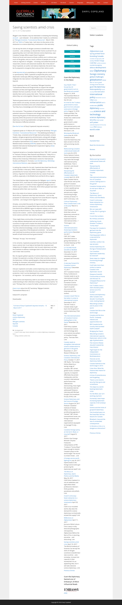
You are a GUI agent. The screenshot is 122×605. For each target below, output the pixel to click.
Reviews (92, 149)
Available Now (94, 141)
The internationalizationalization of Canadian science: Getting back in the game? (98, 179)
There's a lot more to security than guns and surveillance (97, 382)
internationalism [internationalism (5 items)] (99, 92)
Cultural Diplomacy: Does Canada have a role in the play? (72, 203)
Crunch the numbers (96, 216)
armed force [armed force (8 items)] (100, 53)
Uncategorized (19, 330)
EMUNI (33, 144)
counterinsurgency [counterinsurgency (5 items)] (96, 65)
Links (98, 2)
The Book (63, 2)
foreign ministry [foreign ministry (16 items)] (97, 74)
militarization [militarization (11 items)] (95, 102)
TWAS (20, 42)
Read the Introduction (97, 145)
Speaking (72, 56)
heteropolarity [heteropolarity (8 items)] (95, 89)
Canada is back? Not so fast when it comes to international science (71, 298)
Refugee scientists (19, 322)
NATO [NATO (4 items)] (103, 102)
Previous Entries (69, 570)
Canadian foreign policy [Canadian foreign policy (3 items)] (96, 58)
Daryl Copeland (18, 315)
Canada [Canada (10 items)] (100, 56)
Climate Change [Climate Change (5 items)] (99, 61)
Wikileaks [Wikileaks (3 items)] (99, 127)
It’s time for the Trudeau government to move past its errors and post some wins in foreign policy (72, 107)
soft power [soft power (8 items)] (94, 122)
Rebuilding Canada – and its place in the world (97, 306)
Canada (15, 326)
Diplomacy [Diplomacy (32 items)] (100, 70)
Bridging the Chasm (96, 331)
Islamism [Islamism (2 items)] (104, 97)
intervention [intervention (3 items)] (98, 97)
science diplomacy (19, 317)
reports (48, 180)
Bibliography (90, 2)
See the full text (18, 126)
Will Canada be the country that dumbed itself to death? (97, 326)
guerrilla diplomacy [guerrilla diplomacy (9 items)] (97, 87)
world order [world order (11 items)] (95, 129)
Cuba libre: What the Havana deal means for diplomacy (97, 370)
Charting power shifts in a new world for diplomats (98, 237)
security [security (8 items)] (93, 120)
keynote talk (21, 72)
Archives (45, 2)
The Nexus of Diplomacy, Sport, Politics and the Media (71, 474)
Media (72, 61)
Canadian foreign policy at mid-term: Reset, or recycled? (72, 432)
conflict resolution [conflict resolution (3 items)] (101, 63)
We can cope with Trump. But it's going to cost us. (98, 211)
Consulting (72, 66)
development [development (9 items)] (100, 67)
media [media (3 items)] (95, 100)
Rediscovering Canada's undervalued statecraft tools (98, 161)
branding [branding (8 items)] (93, 56)
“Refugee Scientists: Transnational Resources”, (30, 40)
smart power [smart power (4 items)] (100, 120)
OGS (31, 141)
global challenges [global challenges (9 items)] (97, 77)
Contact (105, 2)
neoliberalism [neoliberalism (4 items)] (93, 105)
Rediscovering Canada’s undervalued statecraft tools (72, 151)
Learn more (17, 288)
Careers (71, 2)
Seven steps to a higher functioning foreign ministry (97, 260)
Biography (80, 2)
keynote (15, 324)
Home (16, 2)
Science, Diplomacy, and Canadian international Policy (72, 358)
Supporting (72, 71)
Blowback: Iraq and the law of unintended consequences (97, 421)
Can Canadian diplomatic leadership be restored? (97, 253)
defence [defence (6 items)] (92, 68)
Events (36, 2)
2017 (14, 319)
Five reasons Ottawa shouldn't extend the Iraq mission (97, 345)
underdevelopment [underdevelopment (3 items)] (95, 125)
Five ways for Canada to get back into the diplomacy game (98, 230)
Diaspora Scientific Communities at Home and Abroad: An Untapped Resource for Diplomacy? (97, 278)
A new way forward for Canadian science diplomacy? (71, 265)
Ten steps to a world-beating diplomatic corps (97, 389)
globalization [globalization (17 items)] (96, 79)
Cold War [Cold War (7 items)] (93, 63)
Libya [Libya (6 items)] (92, 100)
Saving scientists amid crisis (22, 336)
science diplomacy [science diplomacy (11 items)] (97, 117)
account (15, 38)
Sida (52, 146)
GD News (54, 2)
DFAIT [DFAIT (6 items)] (92, 71)
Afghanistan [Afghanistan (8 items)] (94, 51)
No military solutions (97, 219)
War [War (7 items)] (95, 127)
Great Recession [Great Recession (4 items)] (99, 84)
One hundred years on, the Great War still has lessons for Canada (97, 414)
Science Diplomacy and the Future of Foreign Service (71, 401)
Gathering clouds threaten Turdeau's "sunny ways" (96, 223)
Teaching (72, 51)
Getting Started (25, 2)
